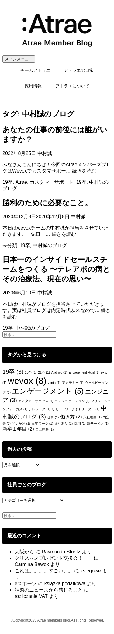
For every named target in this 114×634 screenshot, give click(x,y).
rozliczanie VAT (31, 596)
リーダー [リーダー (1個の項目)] (90, 409)
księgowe (91, 570)
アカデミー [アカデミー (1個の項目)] (73, 382)
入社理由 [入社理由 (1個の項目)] (92, 417)
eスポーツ (26, 583)
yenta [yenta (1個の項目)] (54, 382)
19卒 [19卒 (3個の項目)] (12, 371)
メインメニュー (19, 59)
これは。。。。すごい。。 (44, 570)
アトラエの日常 (79, 70)
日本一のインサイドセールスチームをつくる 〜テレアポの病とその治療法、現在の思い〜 (56, 269)
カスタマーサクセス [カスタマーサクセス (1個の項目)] (35, 401)
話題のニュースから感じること (49, 589)
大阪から (24, 551)
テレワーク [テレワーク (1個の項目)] (39, 409)
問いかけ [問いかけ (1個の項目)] (21, 423)
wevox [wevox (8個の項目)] (27, 381)
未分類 (9, 245)
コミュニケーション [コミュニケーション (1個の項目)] (72, 401)
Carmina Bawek (32, 564)
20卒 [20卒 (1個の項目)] (31, 372)
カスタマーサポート (52, 182)
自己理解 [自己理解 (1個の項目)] (44, 429)
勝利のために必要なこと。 (47, 203)
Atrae (21, 182)
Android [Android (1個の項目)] (59, 372)
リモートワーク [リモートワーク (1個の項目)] (66, 409)
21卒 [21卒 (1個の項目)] (44, 372)
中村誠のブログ (50, 245)
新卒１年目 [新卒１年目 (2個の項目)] (18, 428)
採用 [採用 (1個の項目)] (80, 423)
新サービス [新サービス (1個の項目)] (98, 423)
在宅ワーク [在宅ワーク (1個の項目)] (42, 423)
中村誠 (44, 153)
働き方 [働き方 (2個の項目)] (71, 416)
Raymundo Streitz (61, 551)
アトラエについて (72, 85)
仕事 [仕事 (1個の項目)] (53, 417)
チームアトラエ (35, 70)
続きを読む (84, 170)
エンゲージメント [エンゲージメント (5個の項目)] (48, 391)
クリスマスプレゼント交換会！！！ (53, 558)
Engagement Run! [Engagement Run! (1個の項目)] (84, 372)
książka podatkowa (64, 583)
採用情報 (33, 85)
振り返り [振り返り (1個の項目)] (63, 423)
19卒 (7, 182)
